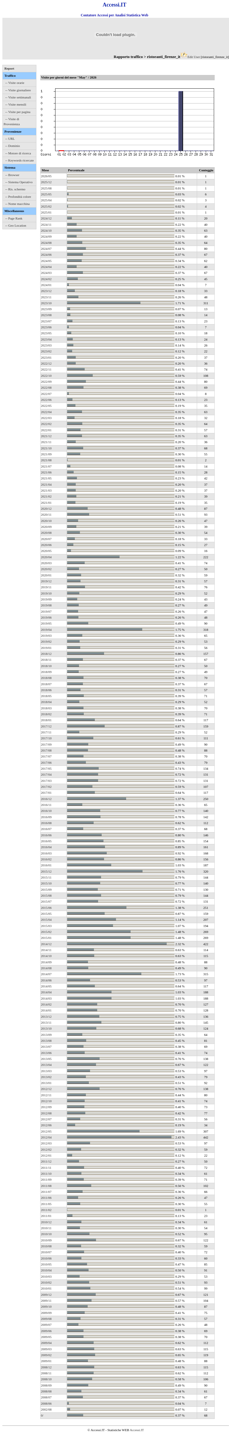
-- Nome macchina (17, 204)
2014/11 (46, 950)
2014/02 (46, 1004)
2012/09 (46, 1107)
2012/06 (46, 1125)
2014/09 (46, 962)
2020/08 (46, 532)
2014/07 (46, 974)
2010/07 (46, 1252)
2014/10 (46, 956)
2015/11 (46, 877)
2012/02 (46, 1149)
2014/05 (46, 986)
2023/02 (46, 351)
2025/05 (46, 194)
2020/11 (46, 514)
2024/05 (46, 261)
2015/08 (46, 895)
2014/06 (46, 980)
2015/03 (46, 926)
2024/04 (46, 267)
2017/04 (46, 774)
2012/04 (46, 1137)
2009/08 (46, 1318)
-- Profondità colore (18, 196)
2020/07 (46, 539)
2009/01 (46, 1361)
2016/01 (46, 865)
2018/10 (46, 666)
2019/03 (46, 635)
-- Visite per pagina (17, 112)
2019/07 (46, 611)
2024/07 (46, 248)
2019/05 (46, 623)
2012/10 (46, 1101)
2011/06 (46, 1197)
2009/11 (46, 1300)
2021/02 (46, 496)
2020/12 (46, 508)
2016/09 (46, 817)
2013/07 (46, 1046)
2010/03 (46, 1276)
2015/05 (46, 913)
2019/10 (46, 593)
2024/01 (46, 285)
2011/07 (46, 1192)
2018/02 (46, 714)
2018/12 (46, 653)
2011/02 (46, 1210)
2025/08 (46, 188)
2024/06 (46, 254)
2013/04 (46, 1065)
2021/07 (46, 466)
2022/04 (46, 412)
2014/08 (46, 968)
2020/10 (46, 521)
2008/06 (46, 1403)
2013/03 (46, 1071)
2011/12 (46, 1161)
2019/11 (46, 587)
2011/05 (46, 1204)
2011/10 (46, 1173)
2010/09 (46, 1240)
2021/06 (46, 472)
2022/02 (46, 424)
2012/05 (46, 1131)
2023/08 (46, 315)
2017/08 (46, 750)
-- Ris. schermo (15, 189)
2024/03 (46, 273)
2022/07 (46, 394)
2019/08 (46, 605)
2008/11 (46, 1373)
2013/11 (46, 1022)
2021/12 (46, 436)
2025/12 (46, 182)
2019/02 (46, 641)
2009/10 (46, 1306)
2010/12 (46, 1222)
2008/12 (46, 1367)
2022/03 (46, 418)
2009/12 (46, 1294)
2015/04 (46, 919)
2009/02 (46, 1355)
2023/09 (46, 309)
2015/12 (46, 871)
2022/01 (46, 430)
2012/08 (46, 1113)
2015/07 (46, 901)
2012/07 (46, 1119)
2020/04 (46, 557)
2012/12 (46, 1089)
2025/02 (46, 206)
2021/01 (46, 502)
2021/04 (46, 484)
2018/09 (46, 672)
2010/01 (46, 1288)
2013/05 (46, 1059)
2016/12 (46, 799)
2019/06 (46, 617)
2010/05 (46, 1264)
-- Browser (12, 175)
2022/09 (46, 381)
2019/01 (46, 648)
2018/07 (46, 684)
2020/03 (46, 563)
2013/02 (46, 1077)
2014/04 (46, 992)
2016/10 (46, 811)
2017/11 (46, 732)
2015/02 (46, 932)
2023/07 (46, 321)
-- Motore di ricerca (18, 153)
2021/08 (46, 460)
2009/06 (46, 1331)
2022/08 (46, 387)
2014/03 (46, 998)
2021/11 (46, 442)
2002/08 (46, 1409)
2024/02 (46, 279)
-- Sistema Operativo (19, 182)
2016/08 (46, 823)
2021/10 (46, 448)
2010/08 (46, 1246)
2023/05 (46, 333)
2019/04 (46, 629)
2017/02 (46, 786)
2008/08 (46, 1391)
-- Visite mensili (16, 104)
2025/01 (46, 212)
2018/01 (46, 720)
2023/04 (46, 339)
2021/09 (46, 454)
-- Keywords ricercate (19, 160)
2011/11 (46, 1167)
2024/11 (46, 224)
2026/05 (46, 176)
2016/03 (46, 853)
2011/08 (46, 1186)
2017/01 (46, 792)
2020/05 (46, 551)
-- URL (10, 138)
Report (9, 68)
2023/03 (46, 345)
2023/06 (46, 327)
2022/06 (46, 400)
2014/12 (46, 944)
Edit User (194, 57)
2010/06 (46, 1258)
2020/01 (46, 575)
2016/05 (46, 841)
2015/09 (46, 889)
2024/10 (46, 230)
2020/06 (46, 545)
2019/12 (46, 581)
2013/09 (46, 1034)
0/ (42, 1415)
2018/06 (46, 690)
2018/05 (46, 696)
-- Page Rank (13, 218)
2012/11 (46, 1095)
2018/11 (46, 659)
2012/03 (46, 1143)
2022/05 (46, 405)
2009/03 (46, 1349)
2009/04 (46, 1343)
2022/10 (46, 375)
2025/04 (46, 200)
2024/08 (46, 242)
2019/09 (46, 599)
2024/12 (46, 218)
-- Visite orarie (14, 82)
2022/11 (46, 369)
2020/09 (46, 526)
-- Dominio (12, 146)
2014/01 (46, 1010)
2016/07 (46, 829)
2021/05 (46, 478)
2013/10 (46, 1028)
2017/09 (46, 744)
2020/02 (46, 569)
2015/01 (46, 938)
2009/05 (46, 1337)
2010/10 (46, 1234)
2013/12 (46, 1016)
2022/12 (46, 363)
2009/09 (46, 1313)
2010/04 (46, 1270)
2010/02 (46, 1282)
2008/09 (46, 1385)
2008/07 (46, 1397)
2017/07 (46, 756)
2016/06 (46, 835)
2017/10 (46, 738)
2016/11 (46, 805)
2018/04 (46, 702)
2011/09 (46, 1179)
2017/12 (46, 726)
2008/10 (46, 1379)
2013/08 (46, 1040)
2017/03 (46, 780)
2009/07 (46, 1324)
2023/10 (46, 303)
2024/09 (46, 236)
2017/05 (46, 768)
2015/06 (46, 907)
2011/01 (46, 1216)
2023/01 (46, 357)
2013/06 (46, 1053)
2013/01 (46, 1083)
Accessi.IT (137, 1430)
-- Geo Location (15, 225)
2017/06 (46, 762)
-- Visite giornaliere (18, 90)
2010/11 (46, 1228)
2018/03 (46, 708)
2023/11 (46, 297)
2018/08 (46, 678)
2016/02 (46, 859)
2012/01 (46, 1155)
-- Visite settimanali (18, 97)
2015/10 (46, 883)
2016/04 (46, 847)
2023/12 (46, 291)
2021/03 (46, 490)
